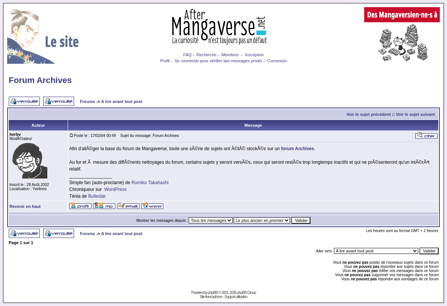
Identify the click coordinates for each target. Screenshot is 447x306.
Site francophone (211, 297)
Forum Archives (40, 80)
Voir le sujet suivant (415, 114)
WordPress (115, 189)
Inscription (254, 54)
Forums (87, 101)
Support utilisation (236, 297)
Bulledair (97, 196)
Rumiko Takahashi (150, 182)
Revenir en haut (25, 206)
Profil (164, 60)
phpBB (212, 293)
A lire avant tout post (121, 101)
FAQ (187, 54)
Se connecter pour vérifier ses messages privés (218, 60)
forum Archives (297, 148)
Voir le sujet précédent (368, 114)
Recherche (206, 54)
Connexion (277, 60)
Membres (230, 54)
